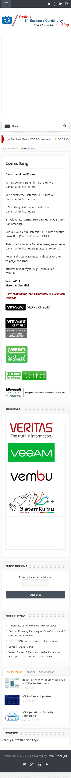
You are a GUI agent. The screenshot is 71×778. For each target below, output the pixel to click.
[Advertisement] (35, 74)
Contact (13, 646)
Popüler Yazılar (14, 672)
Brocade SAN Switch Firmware (25, 641)
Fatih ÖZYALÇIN (57, 756)
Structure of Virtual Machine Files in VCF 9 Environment (43, 681)
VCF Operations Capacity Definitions (38, 714)
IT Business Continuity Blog (24, 625)
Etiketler (30, 672)
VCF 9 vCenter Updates (36, 696)
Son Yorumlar (46, 672)
